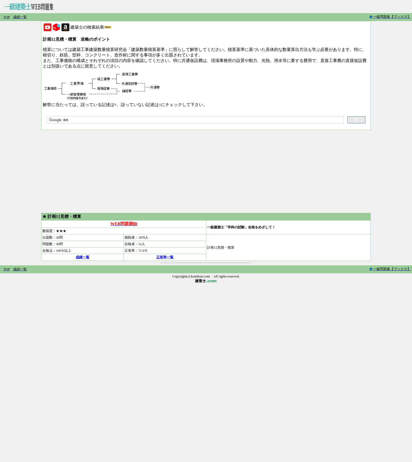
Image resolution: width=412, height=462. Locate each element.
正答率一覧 (164, 257)
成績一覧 (82, 257)
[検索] (194, 120)
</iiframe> (385, 17)
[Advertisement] (206, 171)
